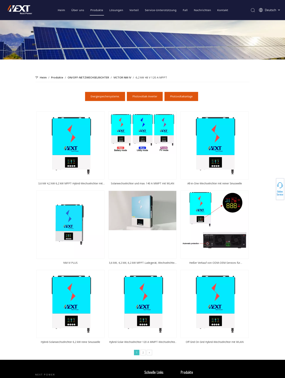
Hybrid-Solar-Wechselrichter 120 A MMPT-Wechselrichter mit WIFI (142, 342)
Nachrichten (202, 10)
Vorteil (134, 10)
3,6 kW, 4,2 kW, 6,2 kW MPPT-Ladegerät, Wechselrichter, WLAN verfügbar (142, 263)
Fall (185, 10)
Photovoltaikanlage (181, 96)
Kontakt (222, 10)
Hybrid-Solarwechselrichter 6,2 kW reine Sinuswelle (70, 342)
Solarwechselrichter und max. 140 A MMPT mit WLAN (142, 183)
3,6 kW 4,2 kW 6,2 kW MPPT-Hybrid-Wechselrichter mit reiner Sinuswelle (70, 184)
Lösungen (116, 10)
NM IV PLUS (70, 262)
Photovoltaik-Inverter (144, 96)
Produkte (96, 10)
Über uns (77, 10)
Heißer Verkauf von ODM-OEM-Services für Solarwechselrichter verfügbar (214, 263)
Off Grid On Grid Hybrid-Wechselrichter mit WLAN (215, 342)
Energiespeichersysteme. (105, 96)
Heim (61, 10)
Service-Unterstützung (160, 10)
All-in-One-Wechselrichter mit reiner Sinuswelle (214, 183)
